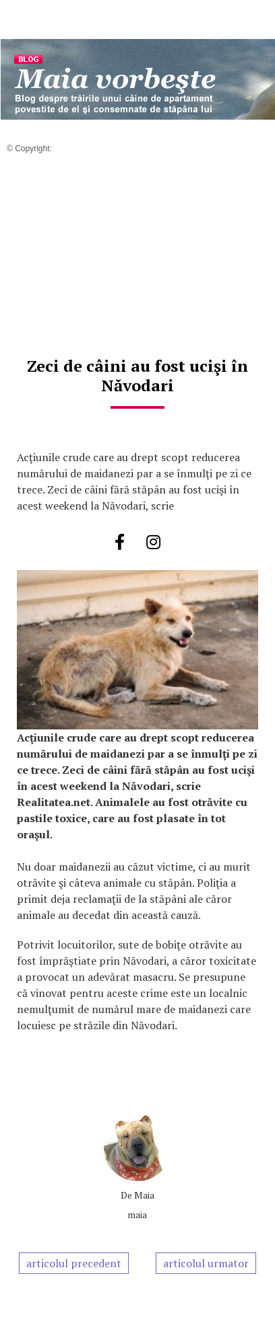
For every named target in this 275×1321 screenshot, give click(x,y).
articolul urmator (206, 1263)
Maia (144, 1195)
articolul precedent (73, 1263)
